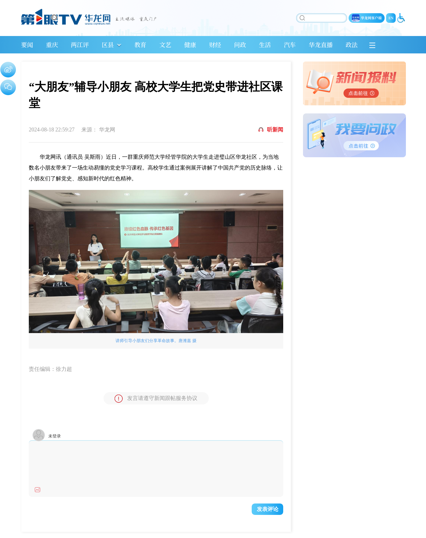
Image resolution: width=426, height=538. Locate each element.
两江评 (80, 44)
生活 (265, 44)
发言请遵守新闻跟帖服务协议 (156, 399)
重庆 (52, 44)
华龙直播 (321, 44)
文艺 (165, 44)
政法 (352, 44)
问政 (240, 44)
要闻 (27, 44)
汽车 (290, 44)
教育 (140, 44)
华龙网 (107, 130)
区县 (108, 44)
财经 (215, 44)
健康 (190, 44)
